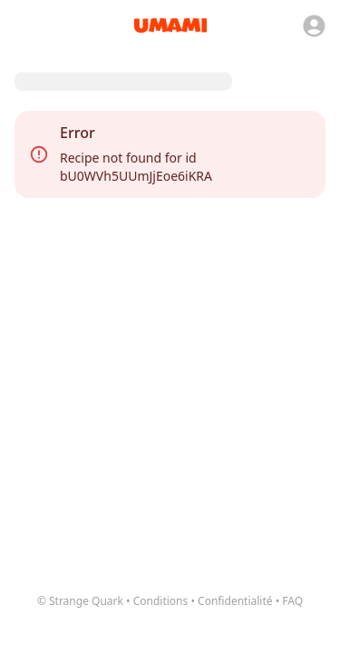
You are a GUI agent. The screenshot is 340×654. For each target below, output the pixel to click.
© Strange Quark (80, 601)
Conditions (161, 601)
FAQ (292, 601)
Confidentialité (235, 601)
